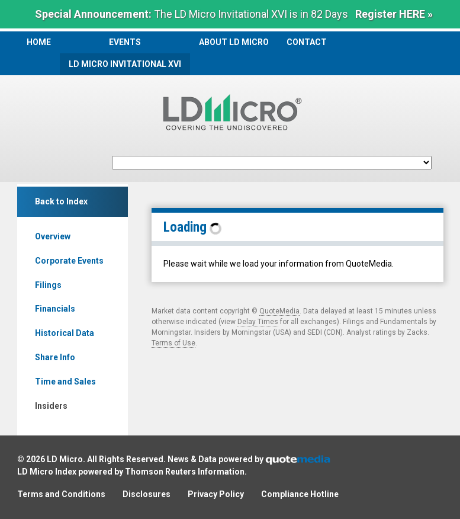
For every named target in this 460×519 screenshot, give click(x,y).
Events (125, 42)
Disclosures (147, 494)
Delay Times (257, 322)
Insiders (51, 406)
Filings (48, 285)
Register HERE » (394, 14)
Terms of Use (173, 343)
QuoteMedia (279, 311)
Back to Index (61, 201)
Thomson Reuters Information (185, 471)
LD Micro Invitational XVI (125, 64)
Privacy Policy (216, 494)
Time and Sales (65, 381)
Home (39, 42)
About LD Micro (234, 42)
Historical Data (64, 333)
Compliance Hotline (300, 494)
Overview (52, 236)
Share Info (55, 357)
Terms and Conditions (61, 494)
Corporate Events (69, 260)
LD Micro (65, 459)
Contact (307, 42)
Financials (55, 308)
